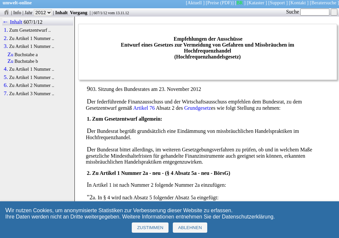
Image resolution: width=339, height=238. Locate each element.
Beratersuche (324, 2)
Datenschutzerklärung (247, 216)
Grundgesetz (197, 108)
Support (277, 2)
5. (6, 77)
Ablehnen (190, 227)
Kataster (256, 2)
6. (6, 85)
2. (6, 38)
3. (6, 46)
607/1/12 (100, 13)
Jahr (38, 12)
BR (239, 2)
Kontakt (298, 2)
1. (6, 30)
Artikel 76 (144, 108)
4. (6, 69)
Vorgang (78, 12)
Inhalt (61, 12)
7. (6, 93)
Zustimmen (150, 227)
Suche (307, 12)
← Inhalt (12, 22)
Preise (213, 2)
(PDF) (226, 2)
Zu (11, 54)
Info (17, 12)
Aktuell (194, 2)
